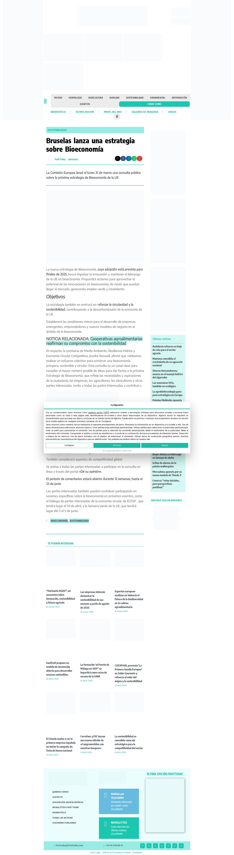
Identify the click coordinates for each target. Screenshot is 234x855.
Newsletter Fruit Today (65, 807)
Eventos (85, 103)
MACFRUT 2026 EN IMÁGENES (166, 500)
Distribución (179, 97)
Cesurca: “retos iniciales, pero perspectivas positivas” (165, 484)
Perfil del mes (113, 111)
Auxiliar (115, 97)
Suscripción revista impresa (67, 802)
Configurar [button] (137, 852)
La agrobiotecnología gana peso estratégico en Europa (167, 393)
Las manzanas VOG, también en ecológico (164, 384)
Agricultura (95, 97)
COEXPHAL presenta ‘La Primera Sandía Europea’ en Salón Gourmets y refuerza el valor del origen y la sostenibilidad (128, 673)
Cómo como (154, 103)
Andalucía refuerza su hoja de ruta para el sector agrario (167, 350)
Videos (172, 111)
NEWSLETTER (119, 822)
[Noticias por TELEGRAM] (105, 795)
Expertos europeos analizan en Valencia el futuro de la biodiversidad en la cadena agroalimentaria (129, 599)
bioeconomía (59, 520)
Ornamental (157, 97)
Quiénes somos (60, 791)
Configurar (69, 445)
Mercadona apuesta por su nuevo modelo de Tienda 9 (167, 473)
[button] (45, 101)
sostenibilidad (79, 520)
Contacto (57, 797)
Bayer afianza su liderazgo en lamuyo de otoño (166, 456)
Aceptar (164, 445)
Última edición (85, 111)
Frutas (58, 97)
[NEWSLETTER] (105, 824)
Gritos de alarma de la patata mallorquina (164, 464)
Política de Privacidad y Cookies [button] (116, 852)
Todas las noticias (62, 817)
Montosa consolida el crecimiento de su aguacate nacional (167, 362)
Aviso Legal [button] (95, 852)
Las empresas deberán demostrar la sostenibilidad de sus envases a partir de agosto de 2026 (94, 599)
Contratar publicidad (64, 822)
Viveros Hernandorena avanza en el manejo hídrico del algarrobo (167, 374)
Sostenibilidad (135, 97)
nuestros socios (95, 412)
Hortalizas (75, 97)
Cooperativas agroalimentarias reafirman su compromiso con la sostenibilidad (94, 341)
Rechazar (117, 445)
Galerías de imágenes (145, 111)
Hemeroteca (58, 111)
